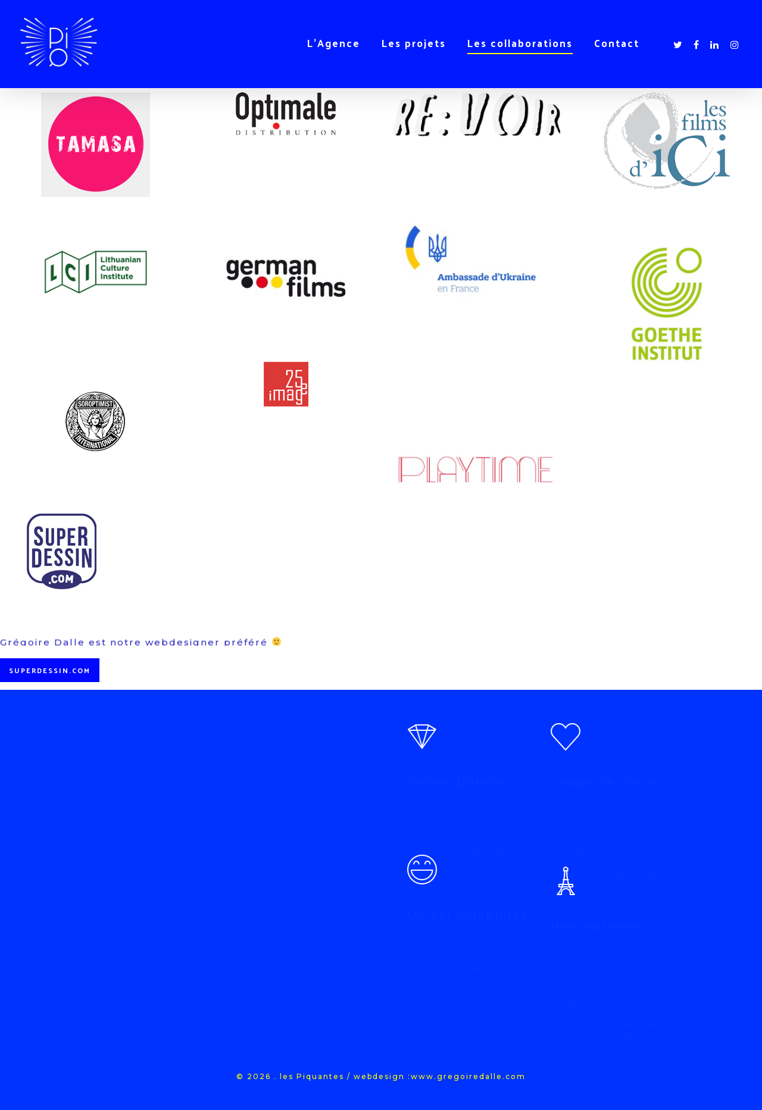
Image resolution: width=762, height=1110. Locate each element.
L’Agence (333, 43)
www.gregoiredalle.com (468, 1076)
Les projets (414, 43)
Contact (616, 43)
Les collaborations (520, 43)
